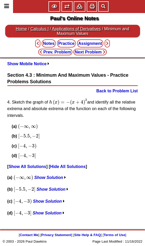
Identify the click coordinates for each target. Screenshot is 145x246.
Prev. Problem (55, 52)
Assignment (90, 43)
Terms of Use (114, 235)
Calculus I (39, 29)
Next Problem (90, 52)
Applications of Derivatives (76, 29)
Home (21, 29)
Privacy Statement (56, 235)
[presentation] (68, 101)
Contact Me (29, 235)
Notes (48, 43)
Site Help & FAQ (87, 235)
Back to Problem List (117, 91)
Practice (66, 43)
